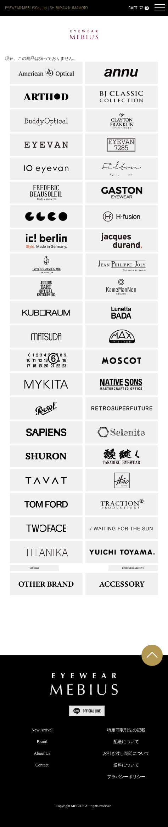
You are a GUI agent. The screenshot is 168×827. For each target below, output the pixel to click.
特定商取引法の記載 (126, 730)
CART (138, 8)
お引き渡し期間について (126, 753)
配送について (126, 741)
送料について (126, 765)
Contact (42, 765)
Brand (42, 741)
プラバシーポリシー (126, 776)
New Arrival (42, 730)
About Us (42, 753)
